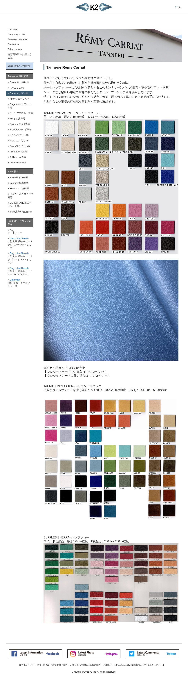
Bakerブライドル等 (20, 146)
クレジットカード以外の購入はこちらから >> (77, 375)
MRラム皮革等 (17, 118)
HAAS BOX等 (17, 87)
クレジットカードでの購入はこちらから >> (75, 371)
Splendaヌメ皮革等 (20, 124)
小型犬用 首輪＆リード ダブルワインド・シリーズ (20, 258)
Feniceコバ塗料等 (19, 188)
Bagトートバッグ (15, 231)
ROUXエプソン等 (19, 140)
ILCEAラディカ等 (19, 135)
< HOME (12, 29)
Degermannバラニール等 (20, 106)
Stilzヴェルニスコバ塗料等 (20, 196)
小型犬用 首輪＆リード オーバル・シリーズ (20, 271)
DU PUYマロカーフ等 (21, 113)
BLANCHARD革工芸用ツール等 (20, 204)
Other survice (15, 49)
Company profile (16, 34)
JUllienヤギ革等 (18, 157)
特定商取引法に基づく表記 (20, 56)
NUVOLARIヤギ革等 (20, 129)
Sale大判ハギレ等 (19, 82)
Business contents (17, 39)
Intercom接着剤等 (19, 183)
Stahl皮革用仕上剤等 (21, 211)
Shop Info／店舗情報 (19, 65)
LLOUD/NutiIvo (18, 162)
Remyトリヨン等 (19, 93)
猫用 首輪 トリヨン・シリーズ (20, 282)
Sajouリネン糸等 (19, 177)
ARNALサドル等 (18, 151)
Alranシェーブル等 (20, 98)
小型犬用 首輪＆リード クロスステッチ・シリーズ (20, 243)
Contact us (13, 44)
